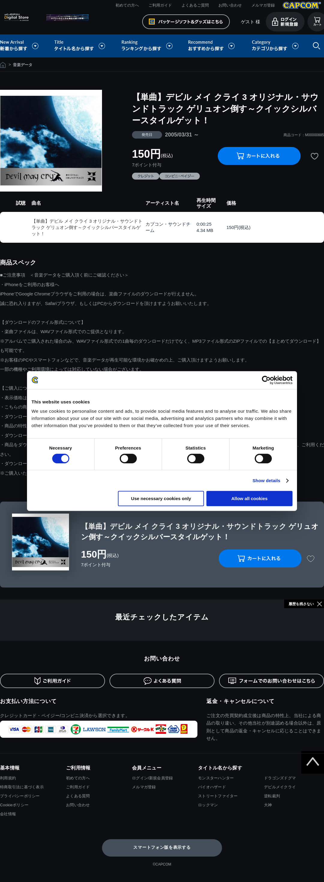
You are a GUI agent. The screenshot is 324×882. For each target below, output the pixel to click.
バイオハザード (212, 787)
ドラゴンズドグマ (280, 778)
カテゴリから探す (275, 45)
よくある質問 (78, 796)
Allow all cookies (249, 498)
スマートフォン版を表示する (161, 847)
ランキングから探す (147, 45)
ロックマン (208, 805)
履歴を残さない (301, 604)
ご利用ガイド (160, 5)
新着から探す (23, 45)
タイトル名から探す (80, 45)
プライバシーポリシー (20, 796)
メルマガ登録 (263, 5)
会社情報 (8, 814)
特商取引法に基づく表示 (22, 787)
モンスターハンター (216, 778)
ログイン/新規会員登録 (152, 778)
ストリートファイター (218, 796)
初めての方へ (127, 5)
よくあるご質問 (195, 5)
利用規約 (8, 778)
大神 (268, 805)
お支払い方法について (28, 701)
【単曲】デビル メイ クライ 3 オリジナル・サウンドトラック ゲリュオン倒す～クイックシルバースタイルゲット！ (87, 227)
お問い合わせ (230, 5)
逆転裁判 (272, 796)
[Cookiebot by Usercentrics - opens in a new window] (266, 380)
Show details (266, 480)
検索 (315, 45)
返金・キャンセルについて (240, 701)
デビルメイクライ (280, 787)
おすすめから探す (212, 45)
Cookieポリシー (14, 805)
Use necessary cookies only (161, 498)
